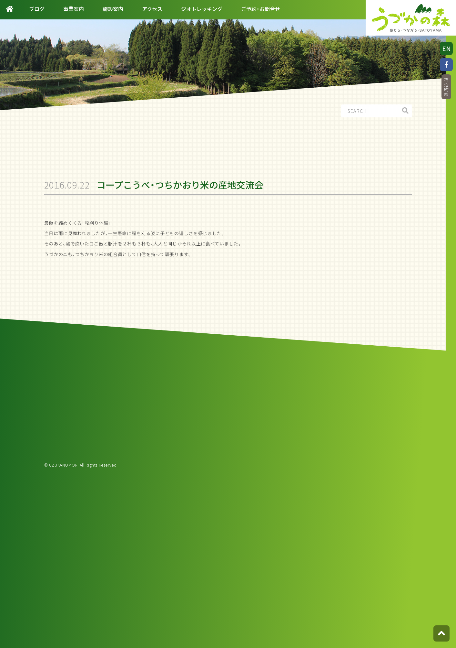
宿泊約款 (446, 87)
